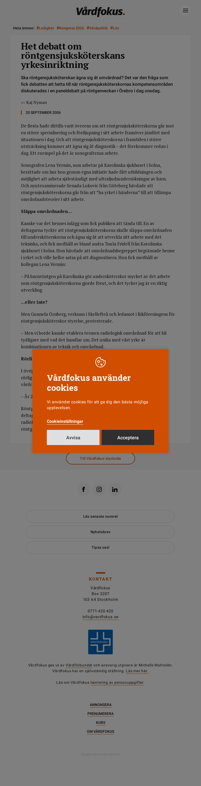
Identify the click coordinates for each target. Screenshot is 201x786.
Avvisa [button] (73, 437)
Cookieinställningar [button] (65, 421)
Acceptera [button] (128, 437)
